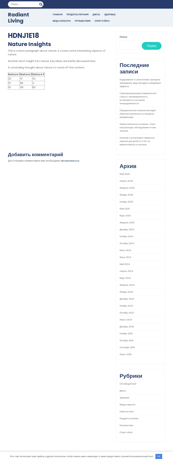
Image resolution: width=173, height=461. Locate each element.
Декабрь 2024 (127, 229)
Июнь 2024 (125, 257)
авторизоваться (70, 160)
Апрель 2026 (126, 181)
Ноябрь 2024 (126, 236)
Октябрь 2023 (127, 312)
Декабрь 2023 (127, 298)
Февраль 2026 (127, 187)
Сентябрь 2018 (127, 347)
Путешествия (83, 20)
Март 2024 (125, 278)
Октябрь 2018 (126, 340)
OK (158, 456)
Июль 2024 (125, 250)
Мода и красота (62, 20)
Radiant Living (18, 17)
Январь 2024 (126, 292)
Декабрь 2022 (127, 326)
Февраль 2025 (127, 222)
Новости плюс (127, 411)
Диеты (96, 14)
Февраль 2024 (127, 285)
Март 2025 (125, 215)
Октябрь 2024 (127, 243)
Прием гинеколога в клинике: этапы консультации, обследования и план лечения (138, 127)
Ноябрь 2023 (126, 305)
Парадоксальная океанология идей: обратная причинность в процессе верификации (138, 114)
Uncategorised (128, 383)
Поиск (41, 3)
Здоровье (110, 14)
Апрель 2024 (126, 271)
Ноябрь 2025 (126, 201)
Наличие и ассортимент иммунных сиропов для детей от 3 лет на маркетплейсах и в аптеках (137, 141)
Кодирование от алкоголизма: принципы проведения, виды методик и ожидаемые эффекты (140, 83)
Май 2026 (125, 174)
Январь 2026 (126, 194)
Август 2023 (126, 319)
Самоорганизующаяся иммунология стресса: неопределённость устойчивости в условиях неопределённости (138, 98)
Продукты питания (78, 14)
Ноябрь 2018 (126, 333)
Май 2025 (125, 208)
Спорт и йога (102, 20)
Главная (58, 14)
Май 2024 (125, 264)
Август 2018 (125, 354)
